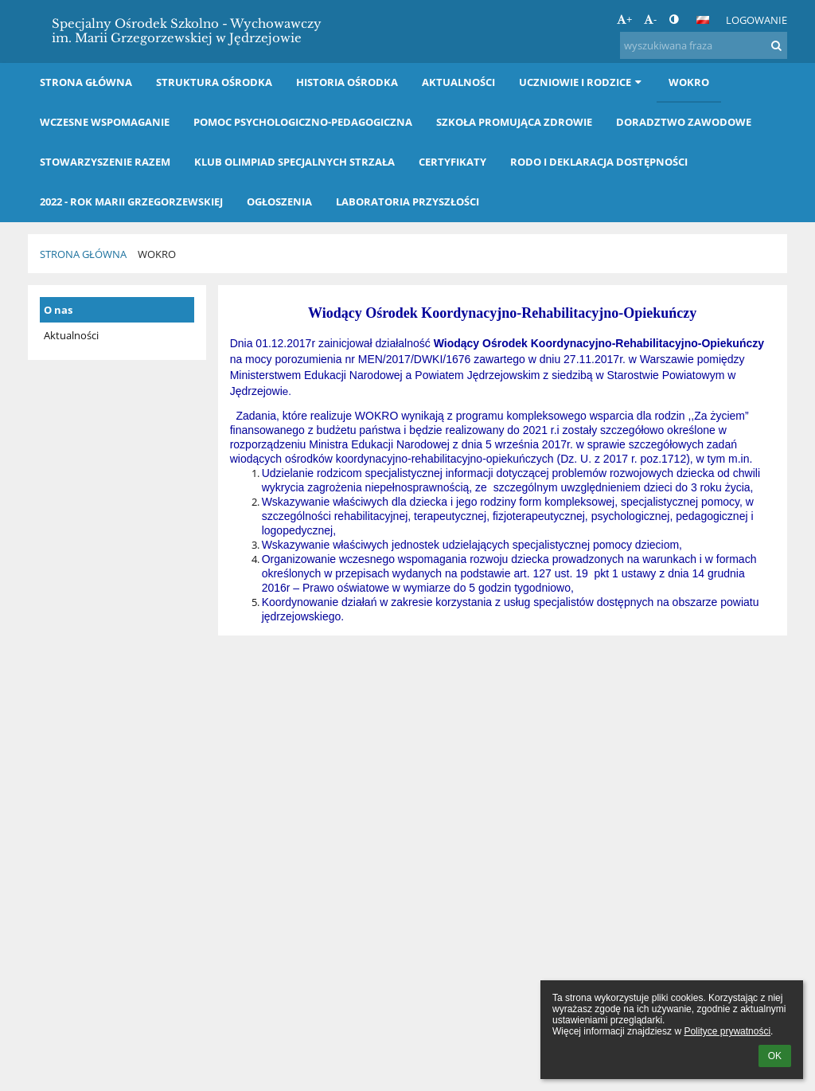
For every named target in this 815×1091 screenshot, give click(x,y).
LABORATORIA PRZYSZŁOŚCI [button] (407, 201)
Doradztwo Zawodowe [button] (683, 122)
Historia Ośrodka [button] (347, 82)
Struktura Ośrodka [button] (214, 82)
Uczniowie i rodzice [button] (582, 82)
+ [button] (624, 19)
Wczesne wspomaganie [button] (105, 122)
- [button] (650, 19)
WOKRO (157, 254)
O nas (58, 310)
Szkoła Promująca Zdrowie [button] (514, 122)
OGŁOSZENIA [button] (279, 201)
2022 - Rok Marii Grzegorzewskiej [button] (131, 201)
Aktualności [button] (458, 82)
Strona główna (83, 254)
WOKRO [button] (689, 82)
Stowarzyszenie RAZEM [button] (105, 161)
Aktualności (71, 335)
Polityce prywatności (727, 1031)
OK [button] (775, 1056)
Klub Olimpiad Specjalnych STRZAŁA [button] (294, 161)
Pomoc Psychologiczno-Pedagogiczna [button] (302, 122)
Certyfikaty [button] (452, 161)
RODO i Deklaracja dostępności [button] (599, 161)
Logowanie (756, 20)
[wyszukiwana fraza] (703, 45)
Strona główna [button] (86, 82)
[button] (703, 19)
